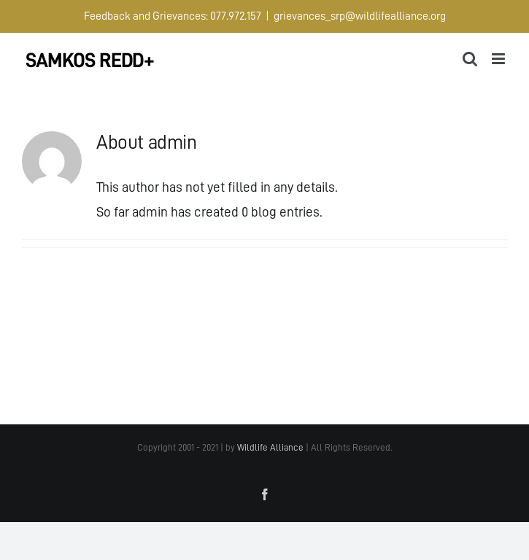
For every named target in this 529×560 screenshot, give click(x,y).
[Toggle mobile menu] (499, 58)
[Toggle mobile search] (470, 58)
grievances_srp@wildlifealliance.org (360, 16)
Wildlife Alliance (270, 447)
